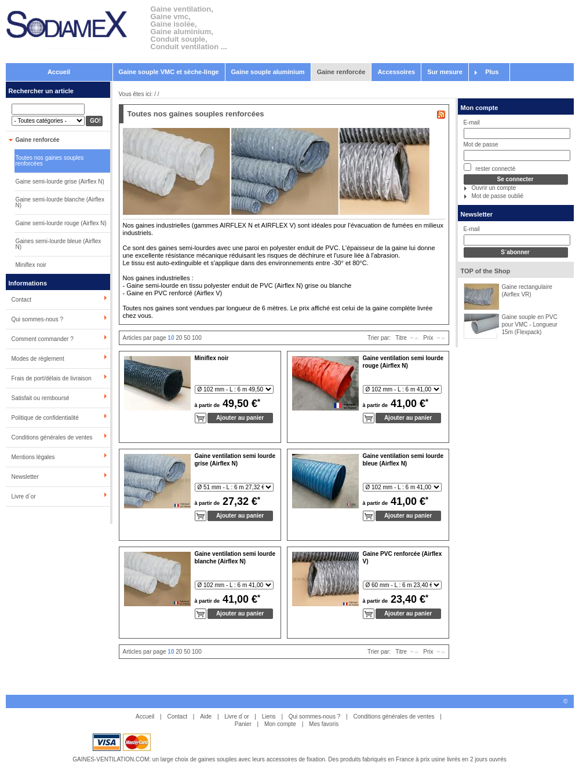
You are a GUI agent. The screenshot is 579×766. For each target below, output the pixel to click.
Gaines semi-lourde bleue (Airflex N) (58, 244)
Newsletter (25, 477)
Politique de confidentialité (45, 418)
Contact (21, 299)
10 (170, 338)
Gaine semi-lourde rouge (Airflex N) (61, 223)
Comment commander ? (43, 339)
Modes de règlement (38, 358)
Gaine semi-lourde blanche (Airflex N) (60, 202)
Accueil (59, 71)
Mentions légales (33, 457)
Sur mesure (445, 71)
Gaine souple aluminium (268, 71)
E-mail (472, 122)
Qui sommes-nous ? (37, 319)
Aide (206, 716)
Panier (243, 724)
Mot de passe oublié (498, 196)
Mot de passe (481, 144)
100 (197, 338)
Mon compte (479, 107)
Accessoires (396, 71)
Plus (491, 71)
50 (187, 338)
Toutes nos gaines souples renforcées (50, 161)
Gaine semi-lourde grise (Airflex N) (60, 181)
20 (179, 338)
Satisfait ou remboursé (41, 398)
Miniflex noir (31, 265)
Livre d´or (24, 496)
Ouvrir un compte (494, 188)
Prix (428, 338)
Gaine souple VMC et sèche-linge (169, 71)
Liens (269, 716)
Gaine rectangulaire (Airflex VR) (527, 291)
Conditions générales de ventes (52, 437)
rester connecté (490, 167)
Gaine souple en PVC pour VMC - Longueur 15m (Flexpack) (530, 324)
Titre (401, 338)
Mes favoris (323, 724)
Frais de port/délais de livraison (52, 378)
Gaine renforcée (341, 71)
